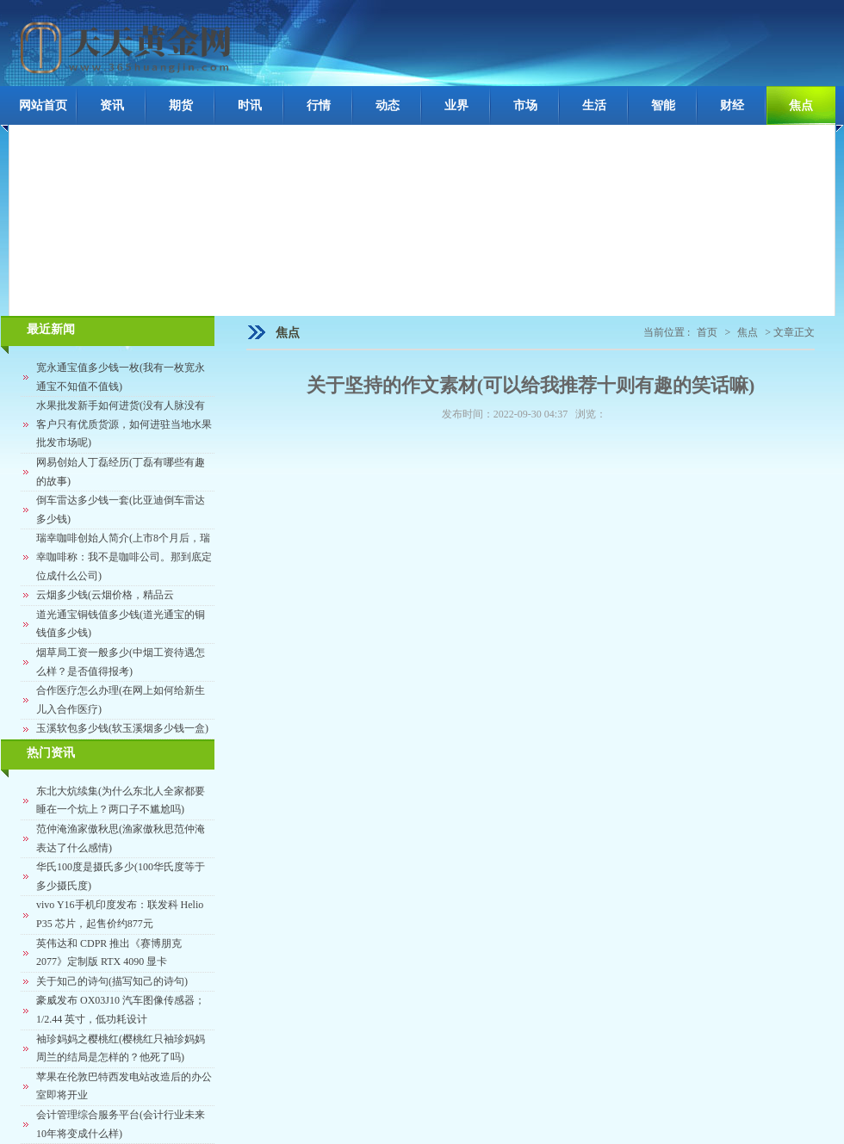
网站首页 (43, 105)
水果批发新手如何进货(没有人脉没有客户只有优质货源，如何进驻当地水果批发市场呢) (124, 423)
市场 (525, 105)
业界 (456, 105)
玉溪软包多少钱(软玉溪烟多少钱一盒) (122, 728)
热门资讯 (51, 752)
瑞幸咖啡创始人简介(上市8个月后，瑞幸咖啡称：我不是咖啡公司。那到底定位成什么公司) (124, 556)
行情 (319, 105)
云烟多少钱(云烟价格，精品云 (105, 595)
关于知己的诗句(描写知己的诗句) (112, 981)
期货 (181, 105)
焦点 (801, 105)
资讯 (112, 105)
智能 (663, 105)
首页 (707, 332)
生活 (594, 105)
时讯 (250, 105)
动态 (387, 105)
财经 (732, 105)
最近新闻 (51, 329)
